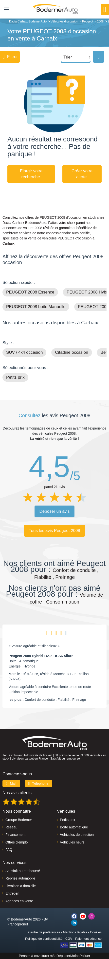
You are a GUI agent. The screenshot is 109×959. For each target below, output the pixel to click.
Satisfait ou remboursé (22, 871)
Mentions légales (75, 932)
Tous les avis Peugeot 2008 (54, 530)
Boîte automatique (74, 827)
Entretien (12, 893)
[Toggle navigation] (5, 9)
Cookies (96, 932)
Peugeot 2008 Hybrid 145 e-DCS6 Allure (41, 656)
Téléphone (38, 783)
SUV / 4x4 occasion (24, 352)
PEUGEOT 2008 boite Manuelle (36, 306)
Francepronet (17, 924)
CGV (68, 938)
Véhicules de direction (77, 835)
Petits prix (15, 377)
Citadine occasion (71, 352)
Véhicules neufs (72, 842)
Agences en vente (19, 901)
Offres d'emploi (16, 842)
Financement (15, 835)
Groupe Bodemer (18, 820)
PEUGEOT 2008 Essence (30, 292)
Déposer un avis (54, 511)
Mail (11, 783)
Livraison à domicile (20, 886)
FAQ (8, 850)
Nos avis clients (17, 792)
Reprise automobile (20, 878)
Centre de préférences (44, 932)
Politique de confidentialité (43, 938)
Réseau (11, 827)
